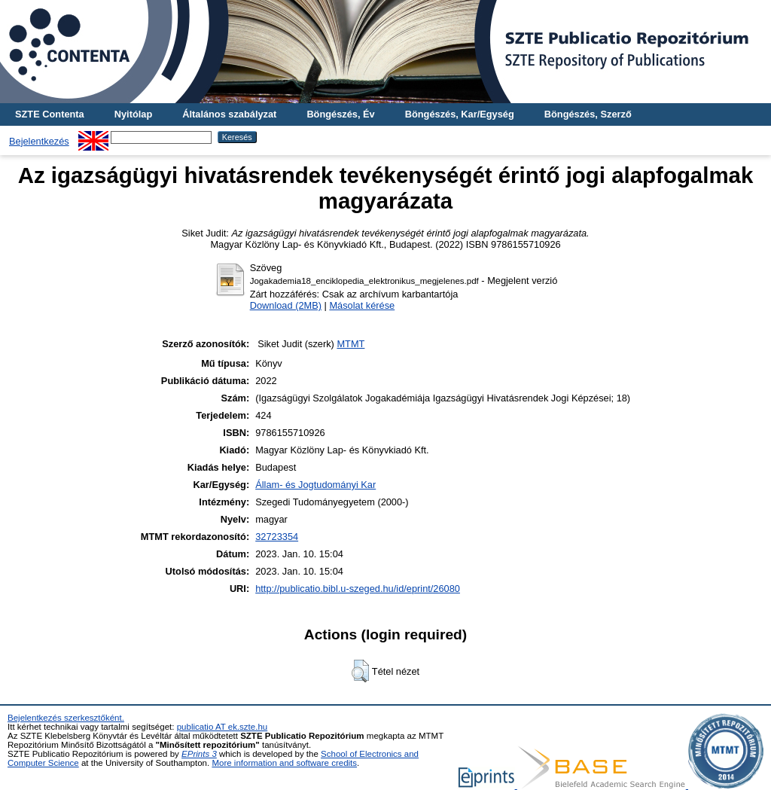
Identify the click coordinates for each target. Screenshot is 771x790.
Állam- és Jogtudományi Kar (315, 484)
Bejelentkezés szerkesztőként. (66, 717)
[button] (360, 671)
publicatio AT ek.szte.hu (222, 726)
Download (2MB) (286, 305)
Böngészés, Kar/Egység (459, 114)
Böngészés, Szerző (588, 114)
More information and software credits (284, 762)
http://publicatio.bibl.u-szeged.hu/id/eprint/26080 (357, 588)
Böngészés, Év (340, 114)
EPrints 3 (199, 753)
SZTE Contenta (49, 114)
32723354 (276, 536)
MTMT (350, 343)
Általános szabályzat (229, 114)
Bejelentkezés (39, 141)
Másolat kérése (362, 305)
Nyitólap (133, 114)
